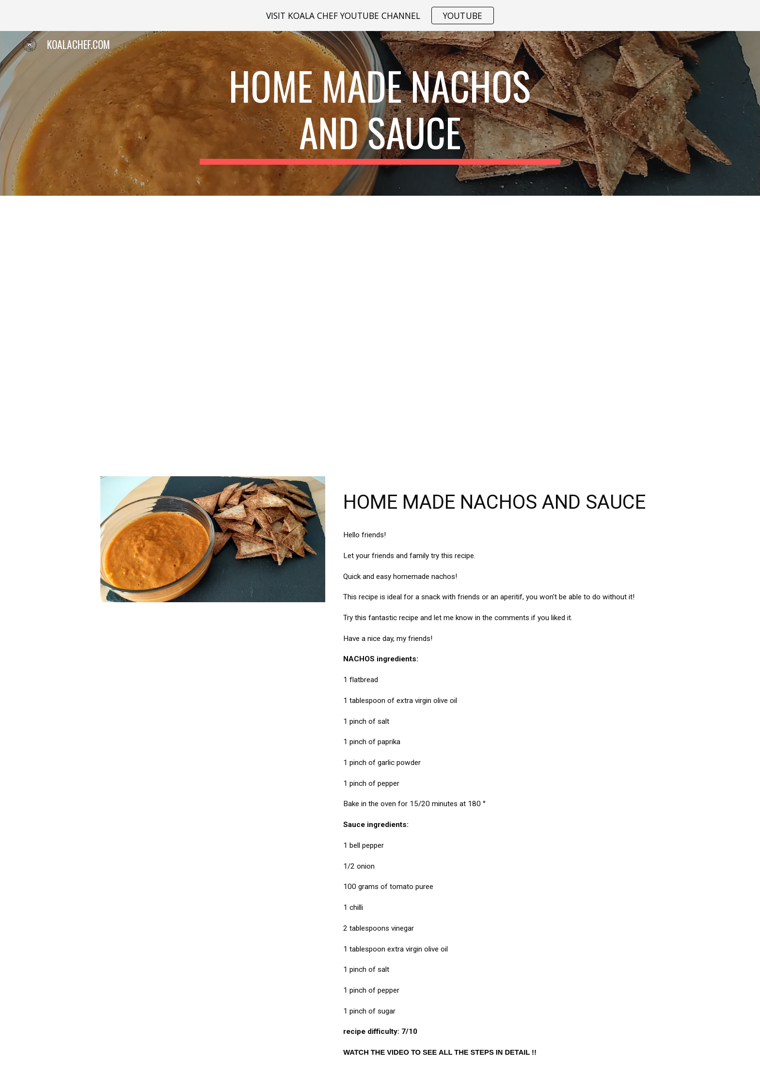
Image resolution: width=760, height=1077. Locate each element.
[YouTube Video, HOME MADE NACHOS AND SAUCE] (380, 330)
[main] (380, 113)
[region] (380, 15)
